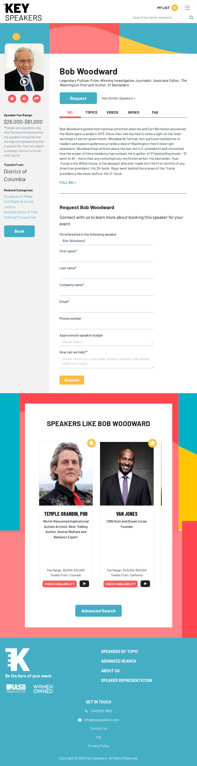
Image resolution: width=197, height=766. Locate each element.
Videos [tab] (112, 112)
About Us (110, 670)
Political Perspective (20, 217)
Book (19, 231)
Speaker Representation (126, 680)
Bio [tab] (70, 112)
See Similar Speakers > (118, 98)
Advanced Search (98, 610)
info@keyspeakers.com (101, 720)
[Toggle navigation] (187, 7)
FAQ (98, 737)
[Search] (159, 17)
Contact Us (98, 728)
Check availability (59, 584)
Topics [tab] (91, 112)
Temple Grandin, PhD (66, 513)
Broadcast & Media (18, 196)
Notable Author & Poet (21, 212)
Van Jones (126, 513)
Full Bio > (68, 182)
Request (78, 98)
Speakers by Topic (119, 651)
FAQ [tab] (155, 112)
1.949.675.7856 (101, 711)
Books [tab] (133, 112)
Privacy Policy (98, 746)
